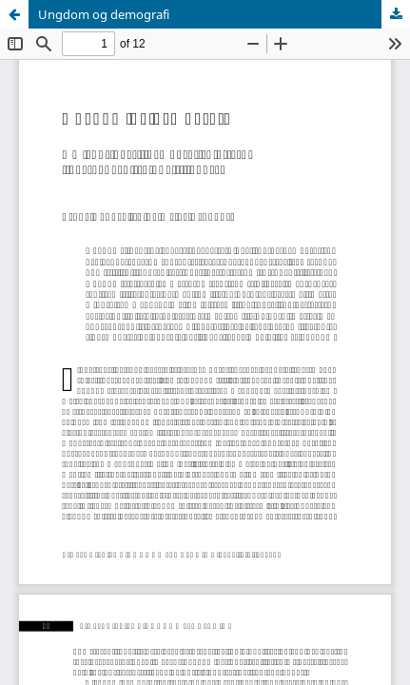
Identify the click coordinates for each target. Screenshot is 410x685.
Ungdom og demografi (103, 14)
